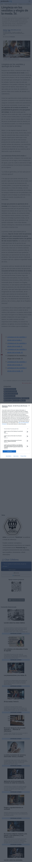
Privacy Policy (23, 456)
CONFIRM (9, 451)
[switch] (27, 431)
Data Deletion (8, 456)
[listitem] (16, 428)
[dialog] (16, 431)
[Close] (29, 406)
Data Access (15, 456)
